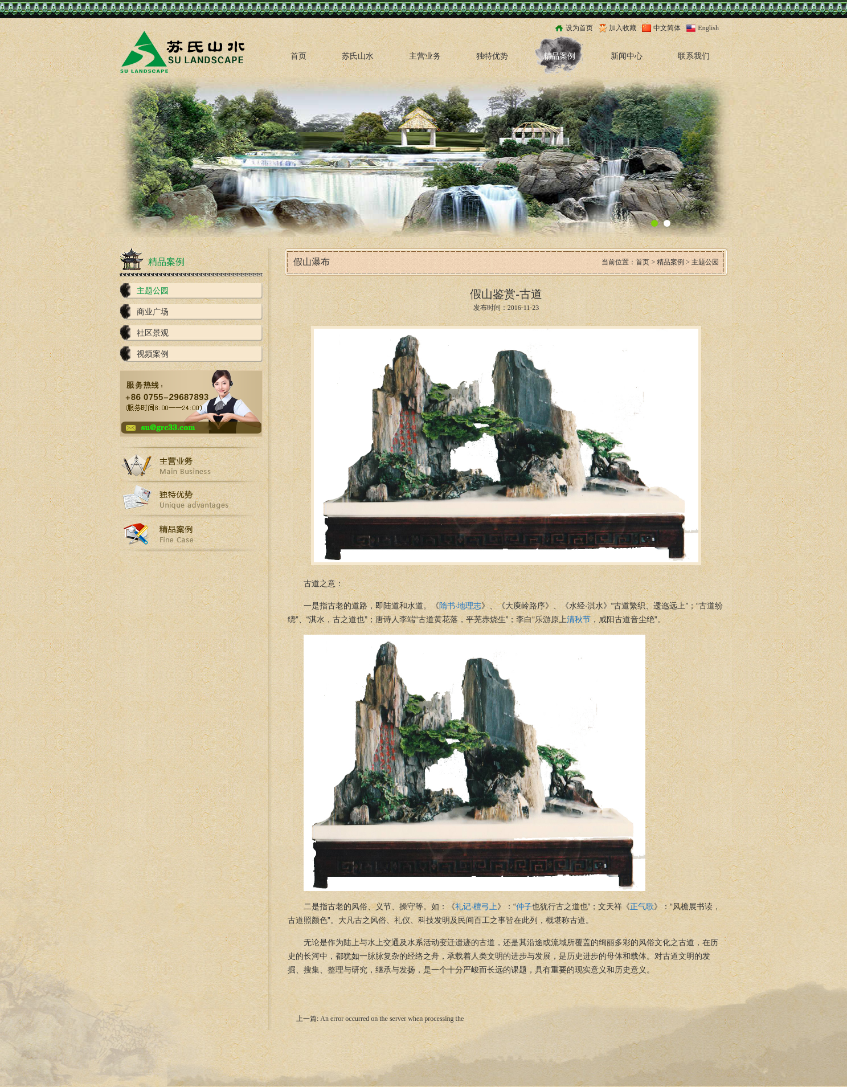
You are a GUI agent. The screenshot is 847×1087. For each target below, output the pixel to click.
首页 (298, 56)
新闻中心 (627, 56)
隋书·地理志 (460, 605)
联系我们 (694, 56)
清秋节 (579, 619)
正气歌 (642, 906)
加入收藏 (622, 28)
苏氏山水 (358, 56)
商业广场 (153, 312)
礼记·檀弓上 (476, 906)
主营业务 (425, 56)
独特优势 (492, 56)
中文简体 (667, 28)
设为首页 (579, 28)
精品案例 (559, 56)
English (708, 28)
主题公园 (153, 291)
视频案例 (153, 354)
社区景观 (153, 333)
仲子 (524, 906)
